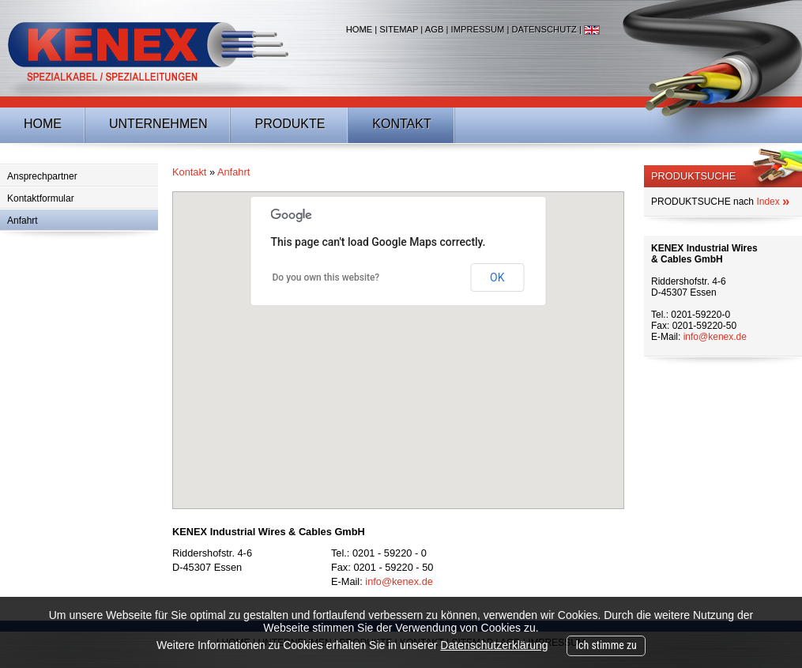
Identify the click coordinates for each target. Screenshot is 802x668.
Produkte (289, 123)
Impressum (478, 29)
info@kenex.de (399, 581)
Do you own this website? (326, 277)
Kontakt (401, 123)
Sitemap (398, 29)
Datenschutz (543, 29)
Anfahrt (22, 220)
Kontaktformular (40, 198)
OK (497, 277)
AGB (434, 29)
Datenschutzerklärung (494, 645)
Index (772, 201)
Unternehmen (158, 123)
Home (359, 29)
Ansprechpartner (42, 176)
